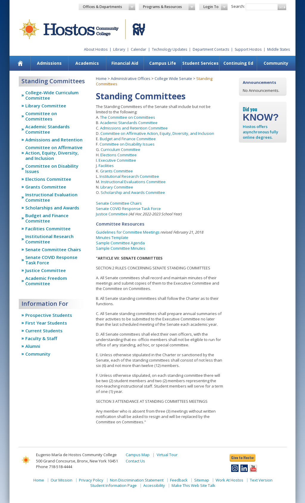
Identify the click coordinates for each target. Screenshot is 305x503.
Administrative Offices (130, 78)
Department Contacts (211, 49)
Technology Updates (169, 49)
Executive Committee (117, 160)
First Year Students (46, 322)
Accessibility (154, 485)
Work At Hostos (229, 480)
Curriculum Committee (120, 149)
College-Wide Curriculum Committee (52, 95)
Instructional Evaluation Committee (51, 197)
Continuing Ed (238, 63)
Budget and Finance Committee (47, 218)
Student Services (200, 63)
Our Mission (61, 480)
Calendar (138, 49)
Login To (215, 7)
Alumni (32, 346)
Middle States (278, 49)
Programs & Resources (169, 7)
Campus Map (138, 454)
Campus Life (162, 63)
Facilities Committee (48, 228)
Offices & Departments (109, 7)
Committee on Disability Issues (51, 168)
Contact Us (135, 461)
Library (119, 49)
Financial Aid (124, 63)
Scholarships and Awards (52, 207)
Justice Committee (45, 270)
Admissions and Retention (54, 139)
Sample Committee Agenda (120, 243)
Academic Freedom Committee (46, 280)
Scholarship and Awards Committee (133, 192)
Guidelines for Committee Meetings (128, 232)
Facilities (106, 165)
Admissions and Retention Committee (134, 128)
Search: (238, 6)
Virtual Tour (167, 454)
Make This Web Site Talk (193, 485)
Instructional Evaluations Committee (133, 181)
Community (276, 63)
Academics (87, 63)
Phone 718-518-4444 (54, 466)
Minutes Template (112, 237)
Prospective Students (48, 315)
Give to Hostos (242, 457)
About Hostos (96, 49)
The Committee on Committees (127, 117)
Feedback (179, 480)
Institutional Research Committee (49, 239)
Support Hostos (248, 49)
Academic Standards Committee (47, 129)
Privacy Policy (91, 480)
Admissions (49, 63)
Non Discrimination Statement (137, 480)
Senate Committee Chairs (53, 249)
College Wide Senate (173, 78)
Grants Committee (45, 186)
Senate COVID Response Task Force (51, 259)
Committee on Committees (41, 116)
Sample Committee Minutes (120, 248)
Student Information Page (113, 485)
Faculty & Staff (41, 338)
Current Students (44, 330)
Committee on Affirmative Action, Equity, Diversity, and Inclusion (54, 153)
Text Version (261, 480)
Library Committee (45, 105)
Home (101, 78)
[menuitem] (20, 63)
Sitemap (201, 480)
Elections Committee (48, 179)
